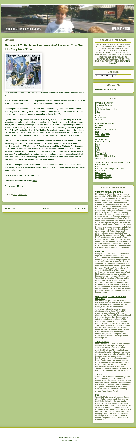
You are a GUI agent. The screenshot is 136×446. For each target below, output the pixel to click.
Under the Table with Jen (105, 156)
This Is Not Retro (102, 136)
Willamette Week (102, 158)
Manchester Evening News (105, 130)
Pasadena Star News (103, 177)
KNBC (97, 166)
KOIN (97, 150)
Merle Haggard (101, 117)
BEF (15, 195)
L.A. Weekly (100, 171)
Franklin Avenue (101, 164)
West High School (102, 119)
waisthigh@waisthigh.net (105, 89)
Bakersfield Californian (104, 105)
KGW (97, 146)
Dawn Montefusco (102, 154)
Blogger (73, 440)
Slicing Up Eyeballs (102, 134)
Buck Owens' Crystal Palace (106, 109)
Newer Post (11, 208)
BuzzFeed (99, 125)
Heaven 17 (22, 195)
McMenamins (100, 152)
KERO (97, 113)
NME (97, 132)
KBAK (97, 111)
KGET (97, 115)
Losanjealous (100, 173)
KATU (97, 144)
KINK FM (99, 148)
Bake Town (99, 107)
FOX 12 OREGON (102, 142)
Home (46, 208)
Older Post (80, 208)
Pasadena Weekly (102, 179)
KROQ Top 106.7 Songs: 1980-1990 (109, 169)
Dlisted (98, 128)
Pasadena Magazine (103, 175)
